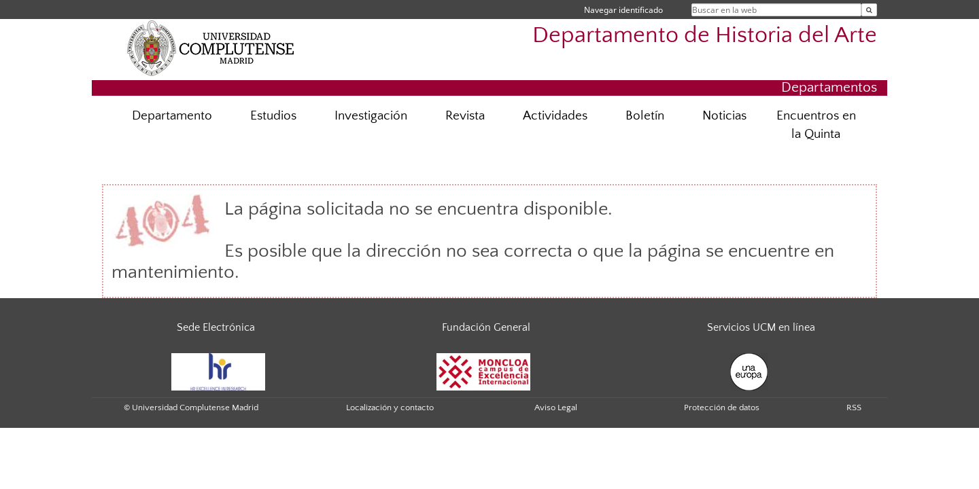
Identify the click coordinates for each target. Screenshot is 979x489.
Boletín (644, 116)
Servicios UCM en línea (761, 327)
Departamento (172, 116)
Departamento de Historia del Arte (704, 35)
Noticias (724, 116)
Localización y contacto (390, 407)
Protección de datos (721, 407)
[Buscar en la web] (869, 9)
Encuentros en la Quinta (816, 125)
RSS (853, 407)
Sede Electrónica (216, 327)
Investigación (370, 116)
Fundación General (486, 327)
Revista (465, 116)
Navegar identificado (623, 10)
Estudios (273, 116)
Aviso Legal (555, 407)
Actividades (555, 116)
